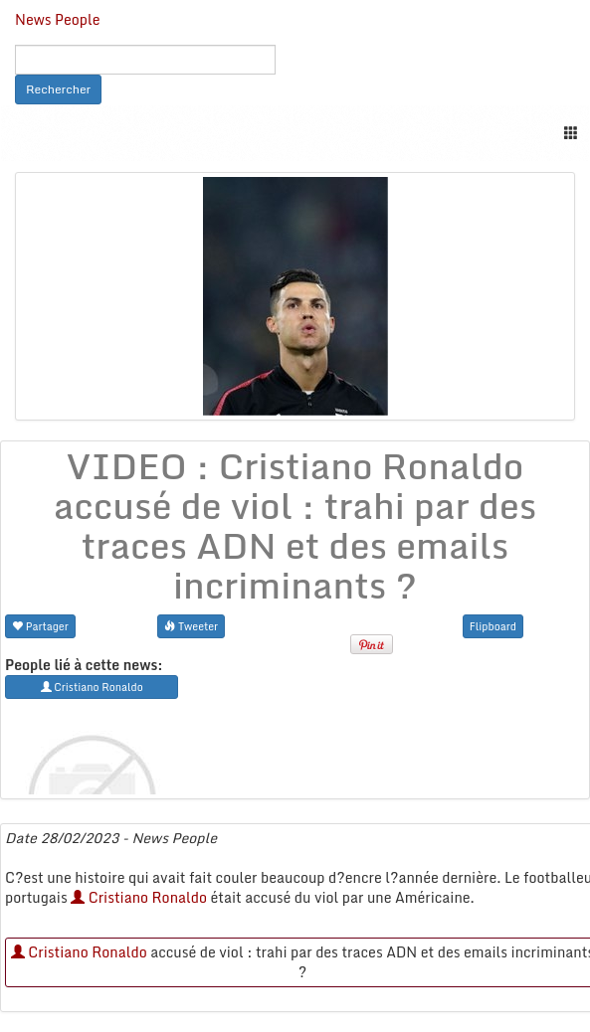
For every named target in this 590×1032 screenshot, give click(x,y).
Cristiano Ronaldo (139, 897)
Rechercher (58, 89)
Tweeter (191, 625)
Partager (40, 625)
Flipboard (493, 625)
